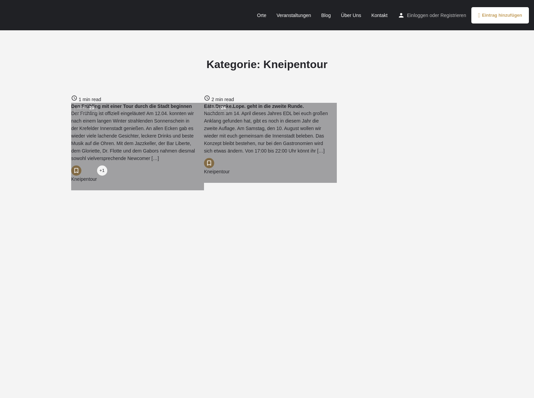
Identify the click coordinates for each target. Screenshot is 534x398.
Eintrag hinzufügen (500, 15)
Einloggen (417, 15)
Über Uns (351, 15)
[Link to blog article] (134, 99)
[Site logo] (12, 14)
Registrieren (453, 15)
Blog (326, 15)
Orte (261, 15)
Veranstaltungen (294, 15)
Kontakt (379, 15)
